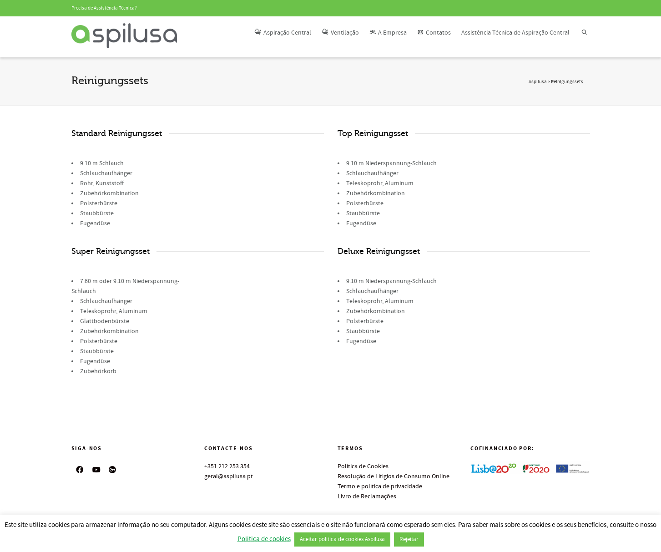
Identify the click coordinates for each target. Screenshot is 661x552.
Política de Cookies (363, 466)
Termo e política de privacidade (380, 486)
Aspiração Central (282, 32)
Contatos (434, 32)
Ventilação (340, 32)
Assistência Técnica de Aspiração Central (515, 33)
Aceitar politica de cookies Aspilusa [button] (342, 539)
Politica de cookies (264, 539)
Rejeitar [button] (409, 539)
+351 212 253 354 (227, 466)
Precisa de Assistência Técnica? (104, 8)
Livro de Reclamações (367, 496)
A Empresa (388, 32)
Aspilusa (538, 82)
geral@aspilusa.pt (228, 476)
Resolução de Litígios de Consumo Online (393, 476)
